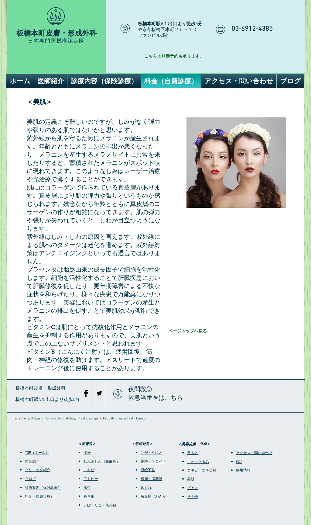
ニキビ (89, 470)
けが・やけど (151, 453)
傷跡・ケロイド (153, 462)
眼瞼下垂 (148, 470)
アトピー (91, 479)
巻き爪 (89, 497)
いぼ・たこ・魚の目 (100, 505)
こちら (150, 56)
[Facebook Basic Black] (86, 393)
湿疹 (87, 453)
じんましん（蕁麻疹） (102, 462)
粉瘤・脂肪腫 (151, 479)
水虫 (87, 488)
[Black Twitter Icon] (99, 393)
